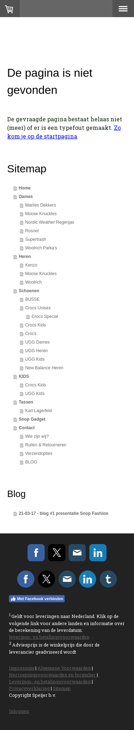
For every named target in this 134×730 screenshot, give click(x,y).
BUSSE (32, 299)
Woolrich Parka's (41, 247)
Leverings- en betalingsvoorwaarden (50, 681)
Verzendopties (38, 453)
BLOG (31, 462)
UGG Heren (36, 350)
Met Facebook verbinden (36, 599)
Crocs (30, 333)
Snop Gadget (32, 419)
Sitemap (62, 688)
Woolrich (33, 282)
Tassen (26, 402)
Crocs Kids (35, 325)
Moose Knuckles (40, 213)
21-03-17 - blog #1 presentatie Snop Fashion (63, 513)
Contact (27, 427)
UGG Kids (34, 359)
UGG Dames (37, 342)
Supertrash (35, 239)
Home (24, 188)
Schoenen (29, 290)
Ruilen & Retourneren (45, 444)
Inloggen (19, 711)
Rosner (32, 230)
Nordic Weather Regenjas (49, 222)
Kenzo (31, 265)
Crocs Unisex (37, 307)
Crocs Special (44, 316)
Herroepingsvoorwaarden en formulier (52, 675)
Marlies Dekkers (40, 205)
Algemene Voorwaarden (64, 668)
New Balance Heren (44, 367)
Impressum (21, 668)
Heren (25, 256)
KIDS (24, 376)
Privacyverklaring (29, 688)
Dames (26, 196)
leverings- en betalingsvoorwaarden (49, 637)
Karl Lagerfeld (38, 410)
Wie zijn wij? (37, 436)
